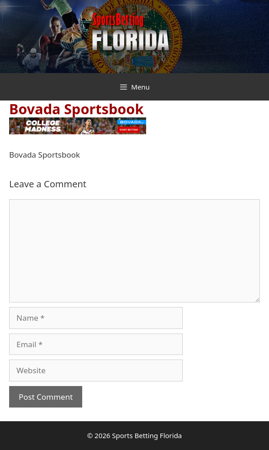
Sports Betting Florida (147, 435)
